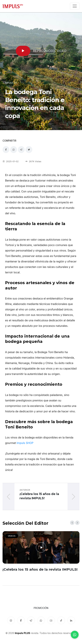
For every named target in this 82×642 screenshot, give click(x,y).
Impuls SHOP (25, 443)
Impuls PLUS (22, 633)
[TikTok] (61, 620)
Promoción (41, 607)
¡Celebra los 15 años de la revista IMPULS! (40, 569)
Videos (11, 536)
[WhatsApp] (75, 635)
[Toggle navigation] (74, 6)
